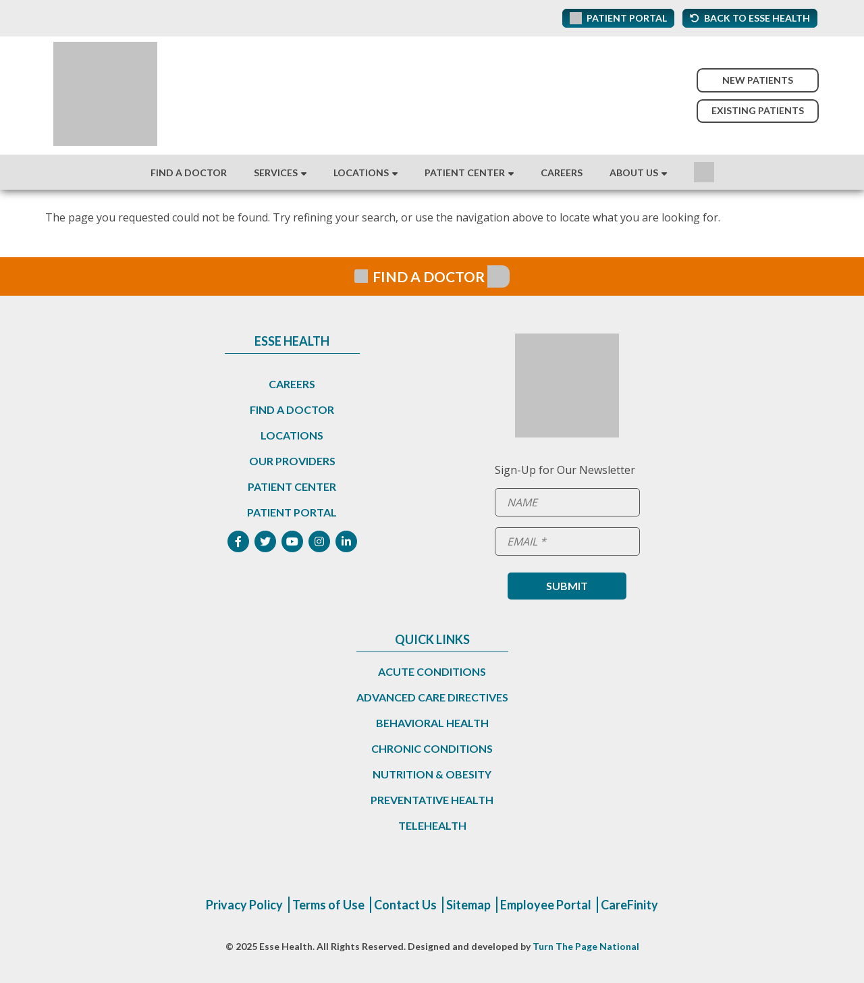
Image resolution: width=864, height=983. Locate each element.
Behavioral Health (432, 722)
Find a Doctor (292, 409)
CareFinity (629, 904)
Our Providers (292, 460)
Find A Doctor (189, 172)
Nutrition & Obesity (432, 774)
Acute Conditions (432, 671)
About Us (634, 172)
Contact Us (405, 904)
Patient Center (465, 172)
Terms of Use (328, 904)
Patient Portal (292, 512)
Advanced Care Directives (432, 697)
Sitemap (468, 904)
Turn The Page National (586, 946)
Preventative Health (432, 799)
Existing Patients (757, 110)
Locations (361, 172)
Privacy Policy (244, 904)
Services (276, 172)
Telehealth (432, 825)
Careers (562, 172)
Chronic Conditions (432, 748)
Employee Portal (545, 904)
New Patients (757, 80)
